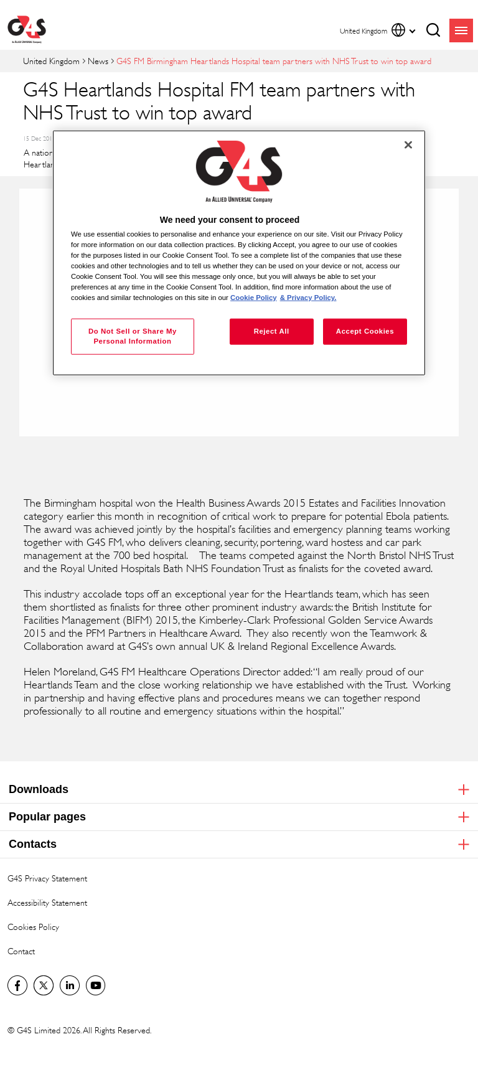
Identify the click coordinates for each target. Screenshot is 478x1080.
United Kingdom (51, 60)
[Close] (408, 145)
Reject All (271, 331)
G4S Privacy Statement (47, 878)
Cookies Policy (33, 926)
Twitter (44, 985)
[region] (239, 253)
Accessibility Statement (47, 902)
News (98, 60)
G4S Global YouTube (96, 985)
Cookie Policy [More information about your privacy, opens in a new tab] (253, 297)
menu (461, 30)
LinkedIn (70, 985)
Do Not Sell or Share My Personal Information (132, 336)
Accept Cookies (365, 331)
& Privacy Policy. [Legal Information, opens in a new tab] (308, 297)
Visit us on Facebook (17, 985)
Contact (21, 951)
